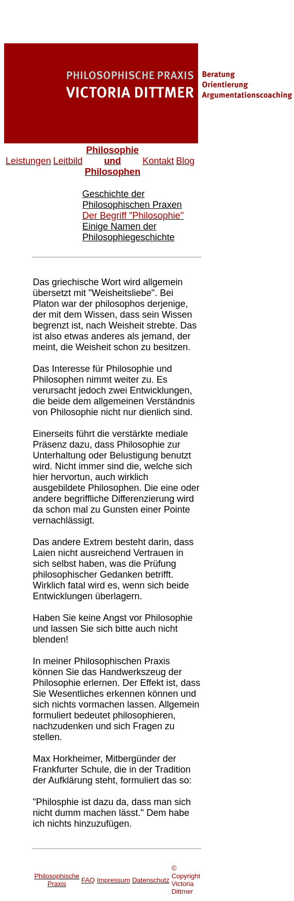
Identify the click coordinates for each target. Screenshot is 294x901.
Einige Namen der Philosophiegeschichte (128, 231)
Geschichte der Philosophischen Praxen (132, 199)
